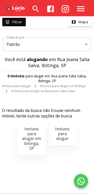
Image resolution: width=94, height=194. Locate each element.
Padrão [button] (13, 44)
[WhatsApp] (81, 181)
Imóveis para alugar (16, 86)
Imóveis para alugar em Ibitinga (63, 86)
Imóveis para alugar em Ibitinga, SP (31, 138)
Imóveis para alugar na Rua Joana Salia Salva (43, 91)
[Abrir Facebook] (50, 9)
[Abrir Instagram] (65, 9)
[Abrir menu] (81, 9)
